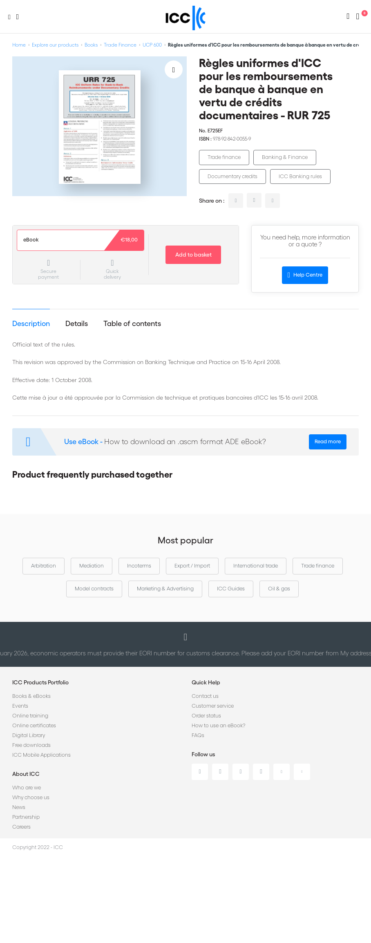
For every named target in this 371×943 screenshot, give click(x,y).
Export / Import (192, 566)
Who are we (26, 787)
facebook (272, 200)
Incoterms (139, 566)
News (18, 807)
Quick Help (206, 682)
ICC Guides (231, 588)
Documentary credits (232, 176)
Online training (30, 716)
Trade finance (224, 157)
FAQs (198, 735)
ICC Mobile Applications (41, 755)
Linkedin (200, 772)
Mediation (91, 566)
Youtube (281, 772)
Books (91, 44)
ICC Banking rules (300, 176)
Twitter (220, 772)
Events (20, 706)
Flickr (302, 772)
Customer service (213, 706)
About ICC (26, 774)
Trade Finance (120, 44)
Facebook (240, 772)
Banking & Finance (285, 157)
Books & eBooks (31, 696)
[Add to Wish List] (174, 69)
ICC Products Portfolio (40, 682)
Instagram (261, 772)
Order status (206, 716)
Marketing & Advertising (165, 588)
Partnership (26, 817)
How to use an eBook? (218, 725)
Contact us (205, 696)
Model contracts (94, 588)
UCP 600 (152, 44)
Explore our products (55, 44)
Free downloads (31, 745)
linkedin (235, 200)
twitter (254, 200)
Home (19, 44)
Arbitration (43, 566)
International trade (255, 566)
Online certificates (34, 725)
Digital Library (28, 735)
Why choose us (30, 797)
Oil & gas (279, 588)
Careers (21, 827)
